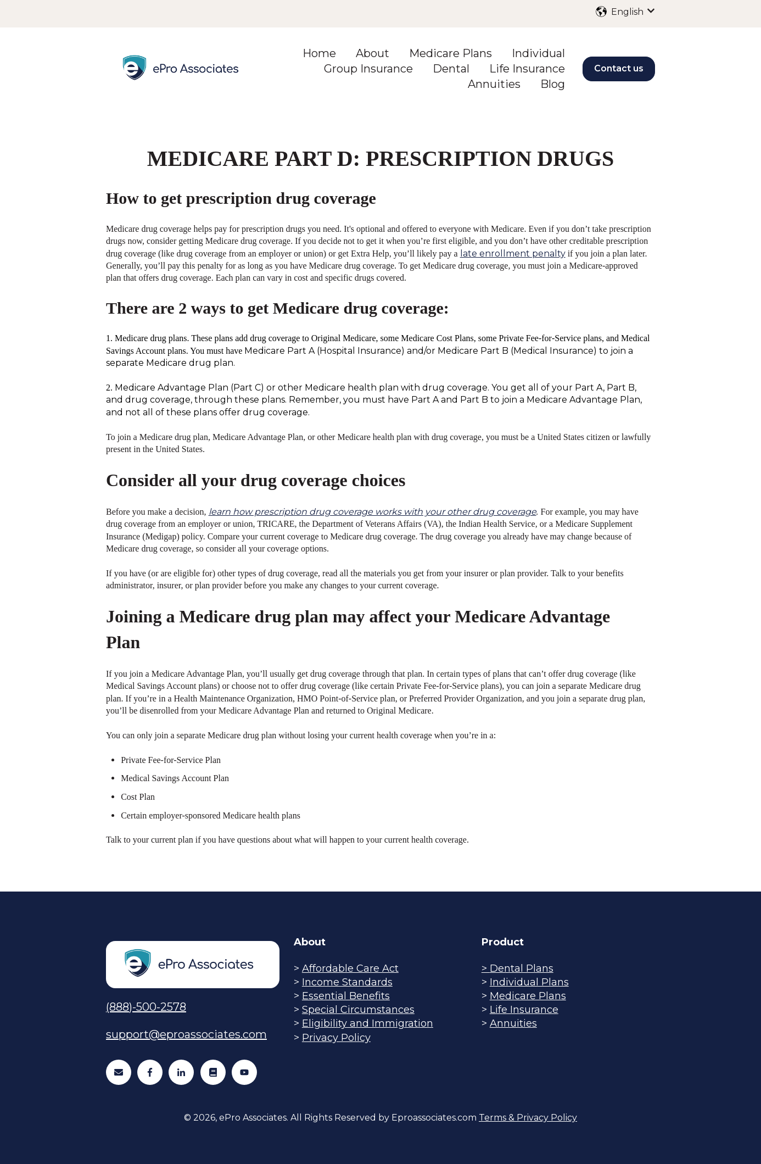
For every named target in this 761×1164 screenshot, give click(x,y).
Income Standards (347, 982)
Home (319, 53)
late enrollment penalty (513, 253)
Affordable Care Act (350, 968)
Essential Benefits (346, 996)
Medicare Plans (450, 53)
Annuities (494, 84)
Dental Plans (521, 968)
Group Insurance (368, 68)
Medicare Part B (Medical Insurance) (518, 351)
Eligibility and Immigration (367, 1023)
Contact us (619, 68)
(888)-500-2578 (146, 1006)
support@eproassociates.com (186, 1034)
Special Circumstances (358, 1010)
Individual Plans (529, 982)
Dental (451, 68)
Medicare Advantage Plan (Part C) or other (210, 387)
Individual (538, 53)
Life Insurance (527, 68)
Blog (552, 84)
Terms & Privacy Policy (528, 1117)
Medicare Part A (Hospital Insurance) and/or (341, 351)
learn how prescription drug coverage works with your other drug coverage (372, 511)
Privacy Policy (336, 1038)
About (372, 53)
